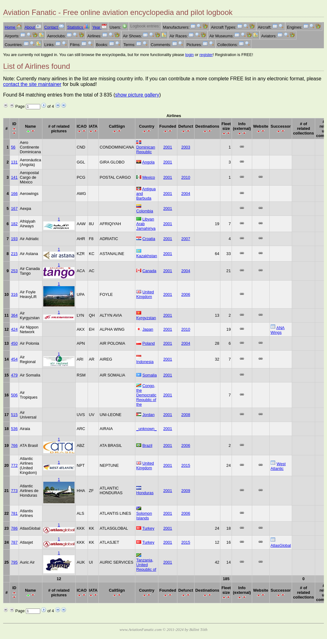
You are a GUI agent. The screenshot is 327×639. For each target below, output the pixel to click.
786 (14, 528)
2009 (185, 490)
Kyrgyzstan (146, 317)
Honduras (145, 492)
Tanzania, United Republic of (146, 565)
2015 (185, 465)
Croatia (148, 238)
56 (13, 147)
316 (14, 294)
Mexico (148, 177)
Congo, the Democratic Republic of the (146, 395)
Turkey (148, 528)
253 (14, 270)
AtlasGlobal (281, 545)
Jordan (148, 414)
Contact (54, 27)
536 (14, 428)
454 (14, 359)
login (189, 54)
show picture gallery (137, 94)
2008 (185, 414)
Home (13, 27)
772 (14, 465)
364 (14, 315)
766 (14, 445)
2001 (167, 147)
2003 (185, 147)
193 (14, 238)
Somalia (149, 375)
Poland (148, 343)
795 (14, 562)
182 (14, 223)
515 (14, 414)
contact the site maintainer (32, 84)
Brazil (147, 445)
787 (14, 542)
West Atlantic (278, 466)
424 (14, 329)
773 (14, 490)
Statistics (78, 27)
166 (14, 193)
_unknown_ (146, 428)
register (206, 54)
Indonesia (145, 361)
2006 (185, 294)
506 (14, 395)
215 (14, 253)
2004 (185, 193)
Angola (148, 162)
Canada (149, 270)
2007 (185, 238)
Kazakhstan (146, 255)
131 (14, 162)
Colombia (144, 211)
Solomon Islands (144, 515)
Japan (147, 329)
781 (14, 513)
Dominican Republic (145, 149)
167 (14, 208)
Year (99, 27)
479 (14, 375)
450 (14, 343)
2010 (185, 177)
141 (14, 177)
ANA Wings (278, 330)
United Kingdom (145, 294)
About (33, 27)
